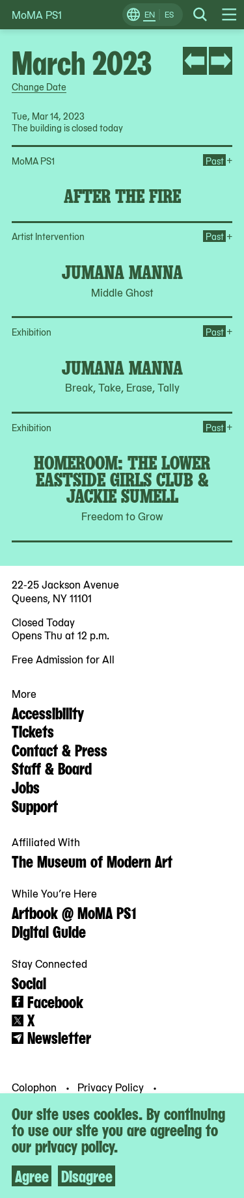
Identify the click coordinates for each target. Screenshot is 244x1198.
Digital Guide (49, 930)
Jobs (26, 786)
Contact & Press (59, 749)
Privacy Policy (111, 1087)
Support (35, 805)
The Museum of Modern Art (92, 860)
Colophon (35, 1087)
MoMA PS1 (37, 14)
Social (29, 982)
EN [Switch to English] (149, 14)
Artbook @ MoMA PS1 (74, 912)
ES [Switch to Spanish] (169, 14)
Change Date (39, 86)
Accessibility (48, 712)
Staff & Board (52, 767)
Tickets (33, 730)
